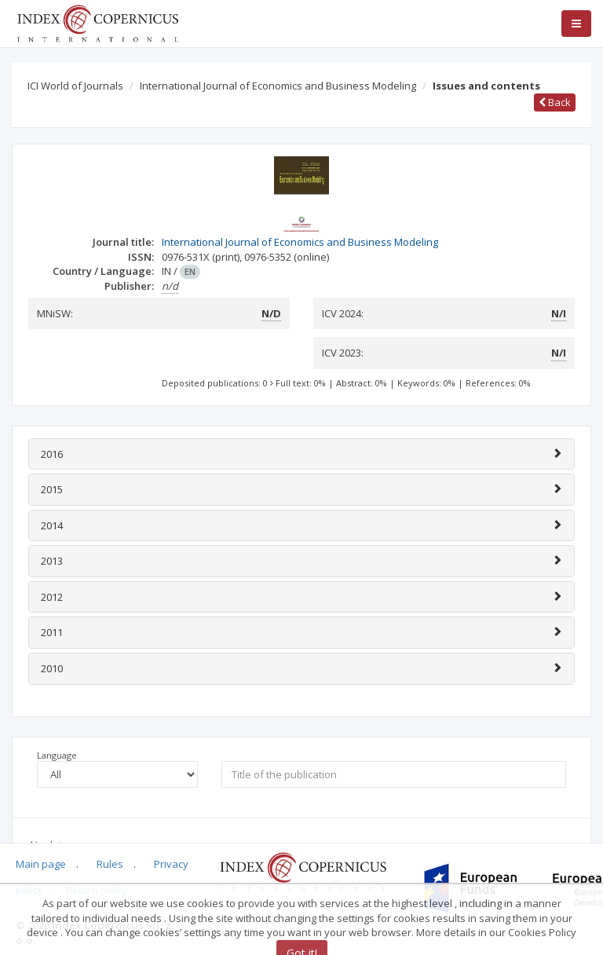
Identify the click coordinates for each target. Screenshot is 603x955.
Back (555, 102)
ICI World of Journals (75, 86)
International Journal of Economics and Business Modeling (278, 86)
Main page (41, 864)
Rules (110, 864)
